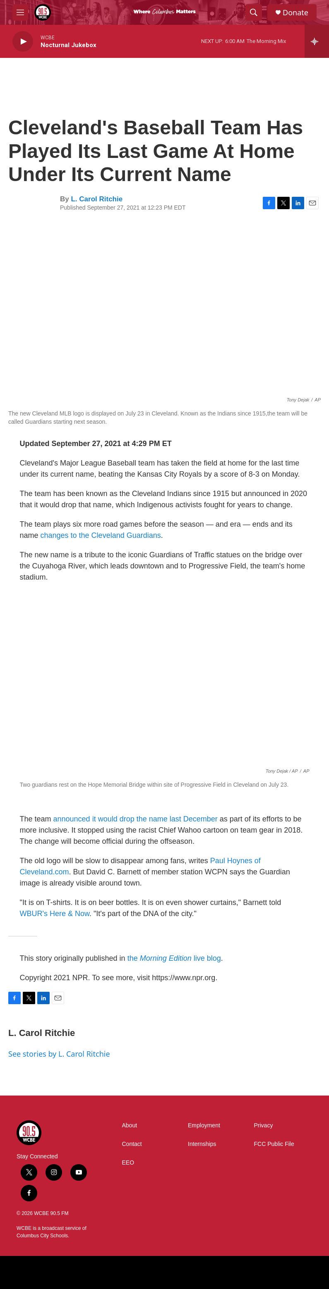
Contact (132, 1144)
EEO (128, 1163)
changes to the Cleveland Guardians (101, 535)
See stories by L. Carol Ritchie (59, 1054)
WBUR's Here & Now (54, 913)
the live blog (174, 958)
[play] (22, 41)
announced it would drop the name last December (135, 819)
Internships (202, 1144)
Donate (295, 12)
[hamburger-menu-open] (20, 12)
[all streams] (317, 41)
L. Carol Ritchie (96, 199)
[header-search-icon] (253, 12)
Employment (204, 1125)
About (129, 1125)
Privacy (263, 1125)
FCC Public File (274, 1144)
